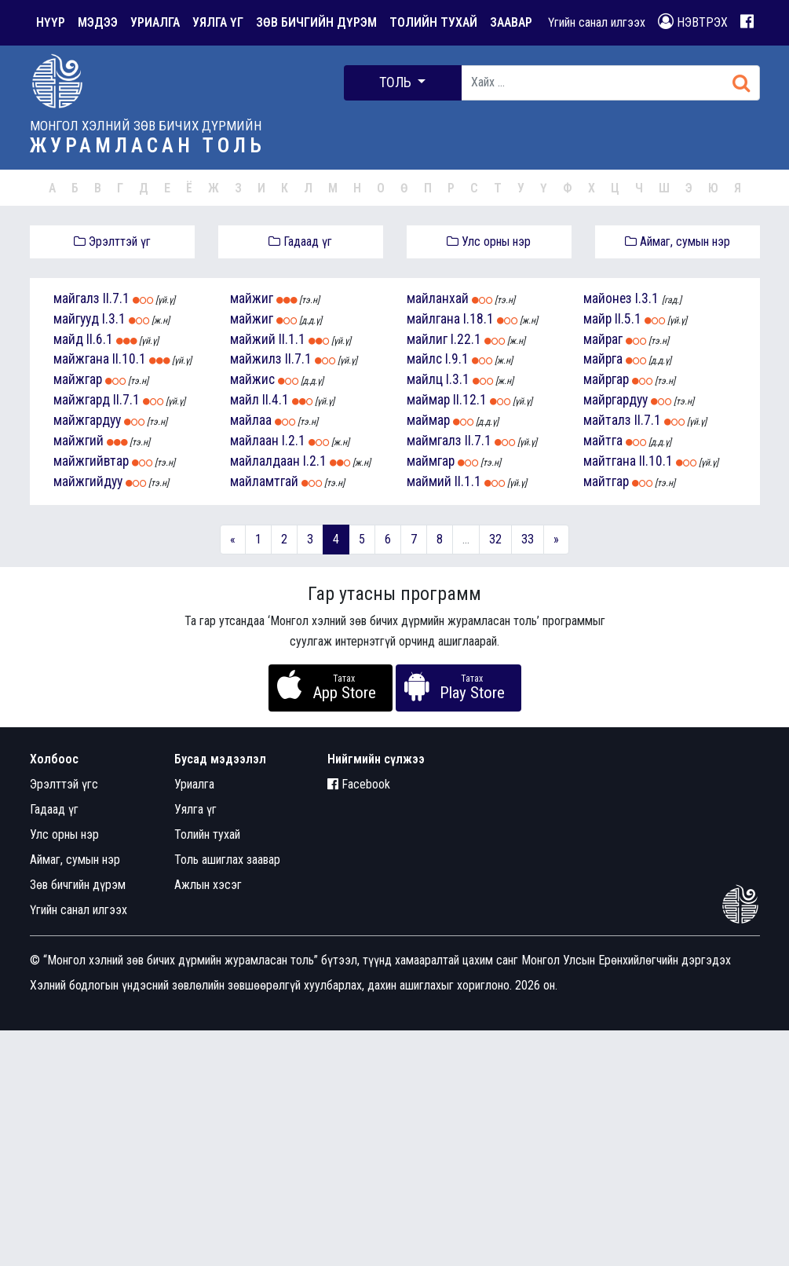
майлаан (254, 440)
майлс (424, 359)
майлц (425, 379)
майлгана (433, 319)
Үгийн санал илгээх (596, 22)
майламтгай (264, 481)
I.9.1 (457, 359)
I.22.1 (466, 339)
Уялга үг (195, 809)
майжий (253, 339)
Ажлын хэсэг (208, 884)
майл (244, 400)
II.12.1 (470, 400)
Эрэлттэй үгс (64, 784)
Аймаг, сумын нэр (677, 241)
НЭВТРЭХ (693, 21)
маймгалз (434, 440)
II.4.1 (275, 400)
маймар (428, 400)
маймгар (431, 461)
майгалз (76, 298)
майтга (603, 440)
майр (597, 319)
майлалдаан (265, 461)
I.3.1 (114, 319)
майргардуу (615, 400)
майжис (252, 379)
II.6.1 (99, 339)
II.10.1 (129, 359)
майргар (606, 379)
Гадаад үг (300, 241)
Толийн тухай (207, 834)
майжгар (77, 379)
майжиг (251, 298)
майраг (603, 339)
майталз (607, 420)
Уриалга (194, 784)
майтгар (606, 481)
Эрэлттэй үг (112, 241)
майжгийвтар (91, 461)
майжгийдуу (87, 481)
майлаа (251, 420)
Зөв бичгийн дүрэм (78, 884)
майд (68, 339)
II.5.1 (628, 319)
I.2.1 (293, 440)
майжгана (81, 359)
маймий (429, 481)
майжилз (256, 359)
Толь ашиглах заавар (227, 859)
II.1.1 (292, 339)
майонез (607, 298)
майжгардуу (87, 420)
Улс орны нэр (489, 241)
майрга (603, 359)
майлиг (427, 339)
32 (495, 539)
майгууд (76, 319)
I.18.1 (478, 319)
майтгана (609, 461)
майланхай (438, 298)
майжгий (78, 440)
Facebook (358, 784)
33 (527, 539)
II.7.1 (116, 298)
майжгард (81, 400)
